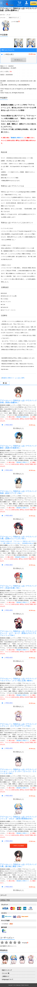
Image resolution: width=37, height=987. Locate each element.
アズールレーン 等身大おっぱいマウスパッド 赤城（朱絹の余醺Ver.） (18, 401)
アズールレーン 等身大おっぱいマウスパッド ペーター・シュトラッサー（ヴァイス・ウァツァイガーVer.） (18, 771)
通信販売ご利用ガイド (17, 137)
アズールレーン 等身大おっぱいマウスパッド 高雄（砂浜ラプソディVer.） (18, 492)
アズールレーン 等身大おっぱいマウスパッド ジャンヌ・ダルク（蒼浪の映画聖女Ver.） (18, 818)
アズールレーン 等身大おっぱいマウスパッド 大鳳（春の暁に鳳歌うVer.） (18, 865)
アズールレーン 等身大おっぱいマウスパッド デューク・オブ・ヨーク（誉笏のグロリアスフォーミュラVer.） (18, 633)
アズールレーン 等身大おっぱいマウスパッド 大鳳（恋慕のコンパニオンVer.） (18, 538)
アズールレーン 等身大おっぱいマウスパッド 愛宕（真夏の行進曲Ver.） (18, 447)
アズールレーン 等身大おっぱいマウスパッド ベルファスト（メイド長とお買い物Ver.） (18, 680)
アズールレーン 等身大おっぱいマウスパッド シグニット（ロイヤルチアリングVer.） (18, 725)
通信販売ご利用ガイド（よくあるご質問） (13, 378)
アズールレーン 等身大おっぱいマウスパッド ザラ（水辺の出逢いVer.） (18, 587)
